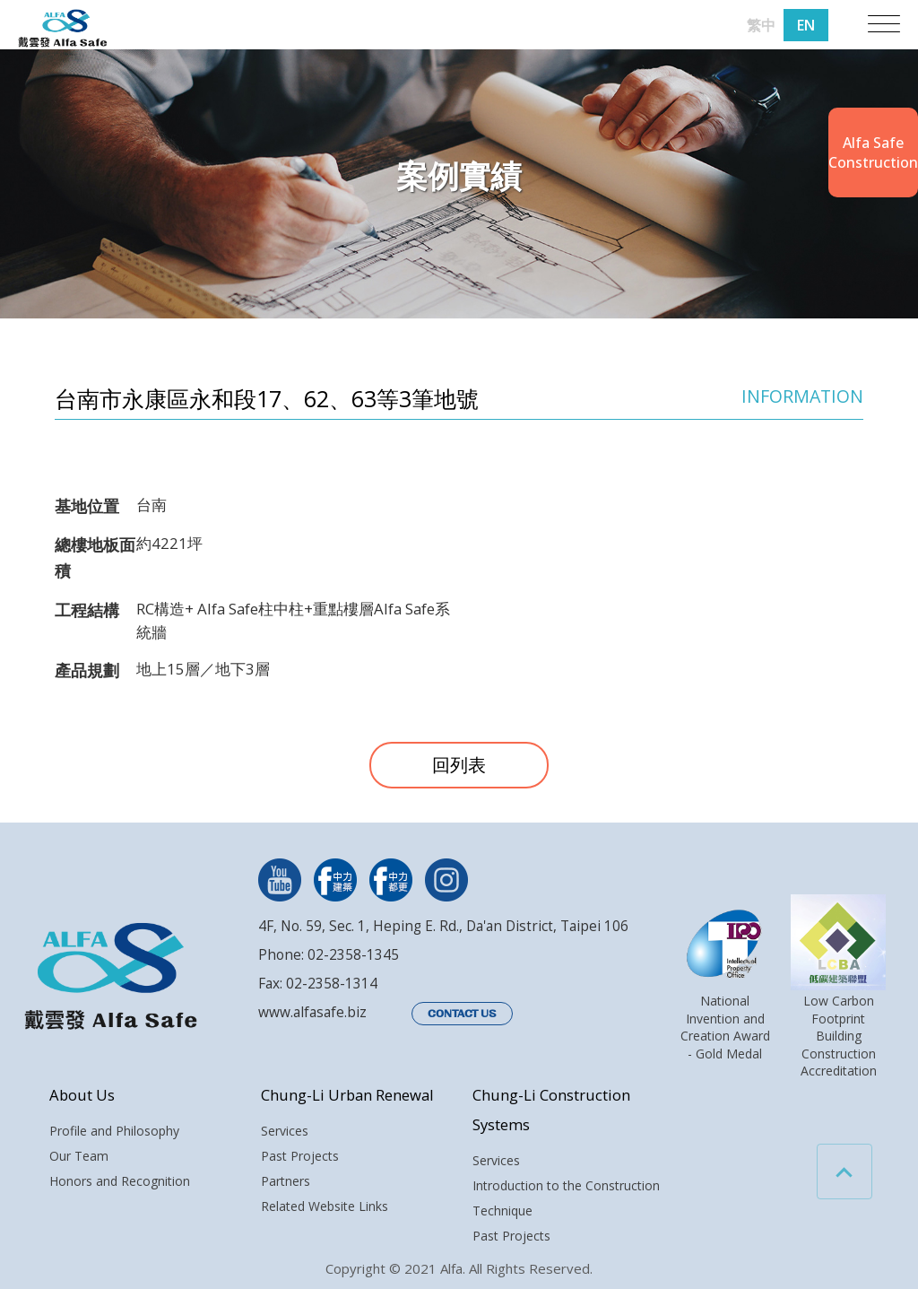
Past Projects (300, 1155)
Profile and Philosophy (114, 1130)
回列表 (459, 765)
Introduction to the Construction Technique (566, 1198)
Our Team (78, 1155)
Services (284, 1130)
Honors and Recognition (119, 1180)
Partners (285, 1180)
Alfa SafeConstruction (873, 152)
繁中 (761, 25)
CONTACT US (462, 1013)
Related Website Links (324, 1206)
